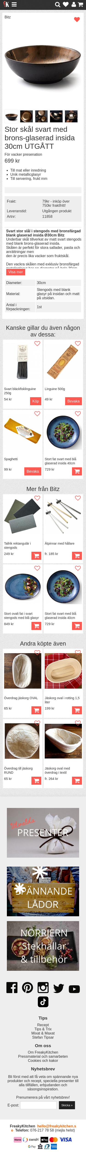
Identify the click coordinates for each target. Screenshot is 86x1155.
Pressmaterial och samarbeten (43, 1056)
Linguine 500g (55, 389)
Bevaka (73, 401)
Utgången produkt (56, 211)
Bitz (8, 17)
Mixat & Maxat (43, 1033)
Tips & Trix (43, 1029)
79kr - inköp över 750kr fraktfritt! (55, 203)
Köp (35, 401)
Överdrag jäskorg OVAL (21, 698)
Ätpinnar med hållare (59, 543)
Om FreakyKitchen (43, 1052)
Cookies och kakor (43, 1061)
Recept (43, 1025)
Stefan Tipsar (43, 1037)
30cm (41, 283)
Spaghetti (11, 459)
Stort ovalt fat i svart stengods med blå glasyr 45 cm (21, 618)
